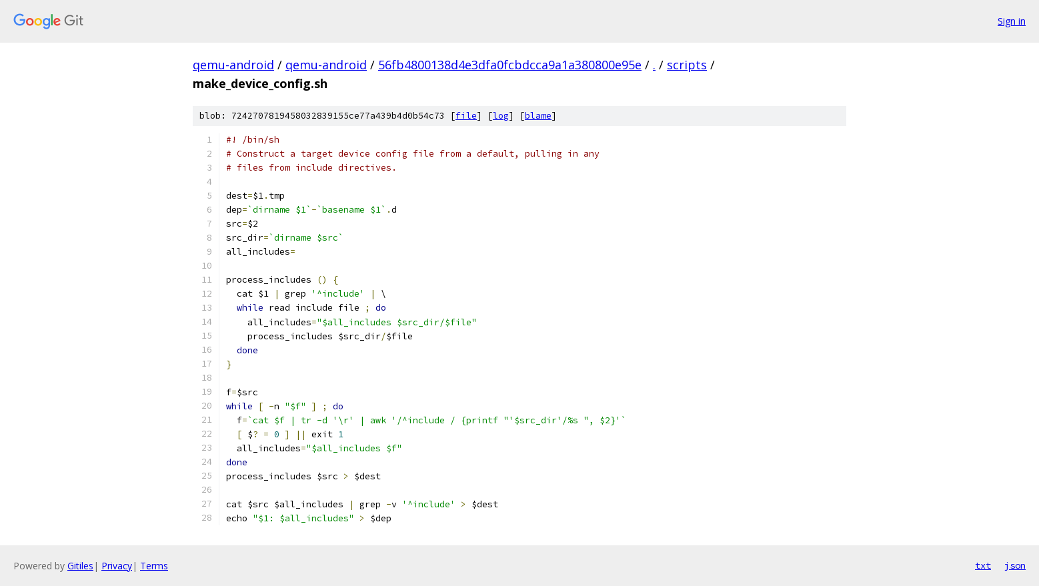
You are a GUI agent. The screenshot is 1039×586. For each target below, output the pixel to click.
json (1015, 565)
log (501, 115)
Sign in (1012, 21)
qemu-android (233, 65)
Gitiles (80, 565)
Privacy (116, 565)
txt (983, 565)
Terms (154, 565)
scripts (687, 65)
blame (538, 115)
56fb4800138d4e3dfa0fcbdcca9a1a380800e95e (510, 65)
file (466, 115)
